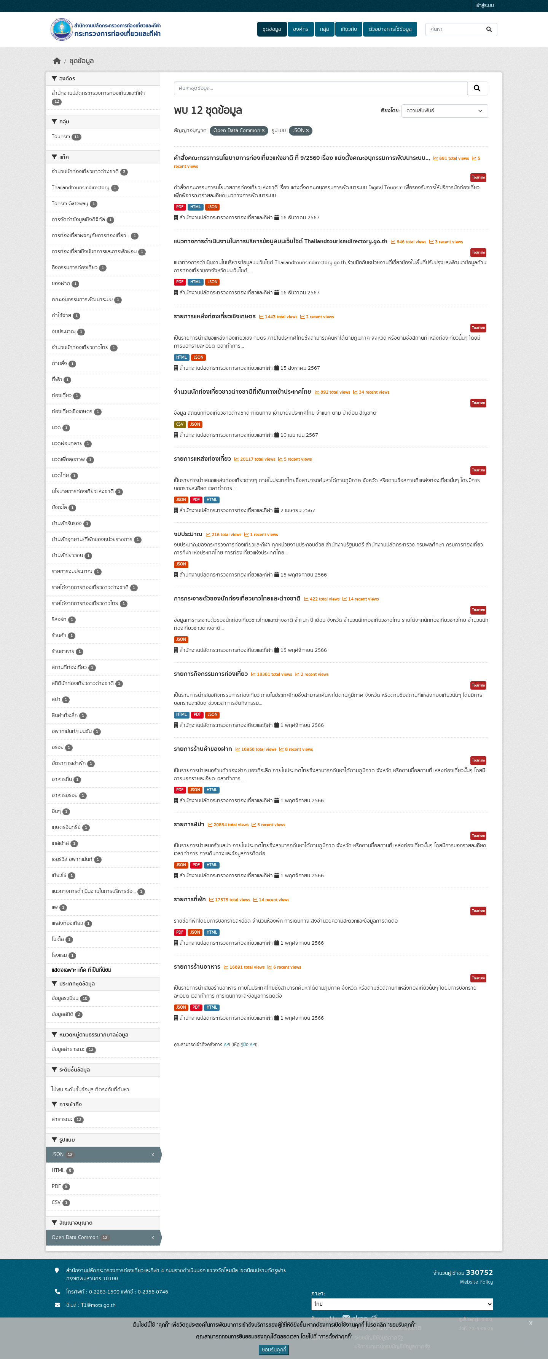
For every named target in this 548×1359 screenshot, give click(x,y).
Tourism (478, 177)
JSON (212, 207)
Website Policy (476, 1282)
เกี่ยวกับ (349, 29)
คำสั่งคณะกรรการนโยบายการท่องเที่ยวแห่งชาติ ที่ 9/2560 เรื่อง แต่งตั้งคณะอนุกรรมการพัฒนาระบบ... (303, 158)
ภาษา (317, 1294)
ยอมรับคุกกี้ (274, 1350)
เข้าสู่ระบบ (484, 6)
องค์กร (300, 29)
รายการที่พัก (190, 899)
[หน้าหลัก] (57, 61)
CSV (179, 425)
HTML (195, 207)
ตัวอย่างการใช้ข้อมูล (390, 29)
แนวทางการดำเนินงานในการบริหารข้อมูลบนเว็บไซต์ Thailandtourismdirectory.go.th (281, 241)
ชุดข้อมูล (272, 29)
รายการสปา (190, 824)
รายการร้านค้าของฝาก (204, 749)
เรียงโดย (389, 111)
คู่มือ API (248, 1044)
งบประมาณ (189, 534)
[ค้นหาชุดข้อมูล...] (461, 29)
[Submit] (489, 29)
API (227, 1044)
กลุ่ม (324, 29)
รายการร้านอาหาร (198, 967)
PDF (179, 207)
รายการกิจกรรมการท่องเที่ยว (211, 674)
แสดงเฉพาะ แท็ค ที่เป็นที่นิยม (81, 970)
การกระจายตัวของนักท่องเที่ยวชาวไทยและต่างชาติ (238, 599)
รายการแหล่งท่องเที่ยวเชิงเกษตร (215, 316)
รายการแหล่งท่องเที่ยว (203, 459)
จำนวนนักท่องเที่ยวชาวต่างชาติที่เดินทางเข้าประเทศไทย (243, 392)
